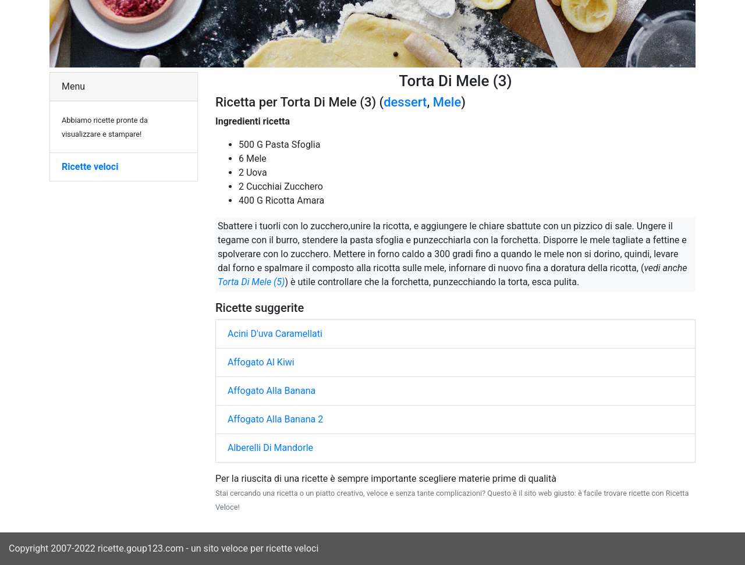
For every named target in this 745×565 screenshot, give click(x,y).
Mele (447, 102)
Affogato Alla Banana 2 (275, 419)
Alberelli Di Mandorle (270, 447)
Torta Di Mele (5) (251, 281)
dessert (405, 102)
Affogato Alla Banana (271, 390)
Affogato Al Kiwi (261, 362)
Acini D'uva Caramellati (275, 333)
